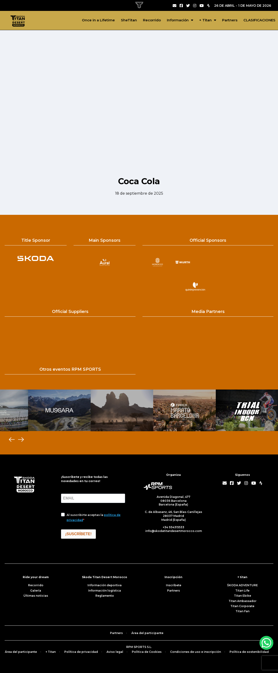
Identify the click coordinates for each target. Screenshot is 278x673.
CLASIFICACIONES (259, 20)
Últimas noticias (35, 595)
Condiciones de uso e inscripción (195, 652)
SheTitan (129, 20)
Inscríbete (173, 585)
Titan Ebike (242, 595)
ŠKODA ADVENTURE (242, 585)
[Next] (21, 440)
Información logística (104, 590)
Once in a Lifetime (98, 20)
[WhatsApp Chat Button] (266, 643)
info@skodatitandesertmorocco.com (173, 531)
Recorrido (152, 20)
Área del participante (147, 633)
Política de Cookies (147, 652)
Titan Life (242, 590)
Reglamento (104, 595)
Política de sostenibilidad (249, 652)
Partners (229, 20)
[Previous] (12, 440)
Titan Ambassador (242, 601)
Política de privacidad (81, 652)
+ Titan (205, 20)
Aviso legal (115, 652)
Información (178, 20)
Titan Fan (242, 611)
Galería (35, 590)
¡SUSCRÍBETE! (78, 534)
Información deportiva (104, 585)
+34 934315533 (173, 527)
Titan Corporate (242, 606)
